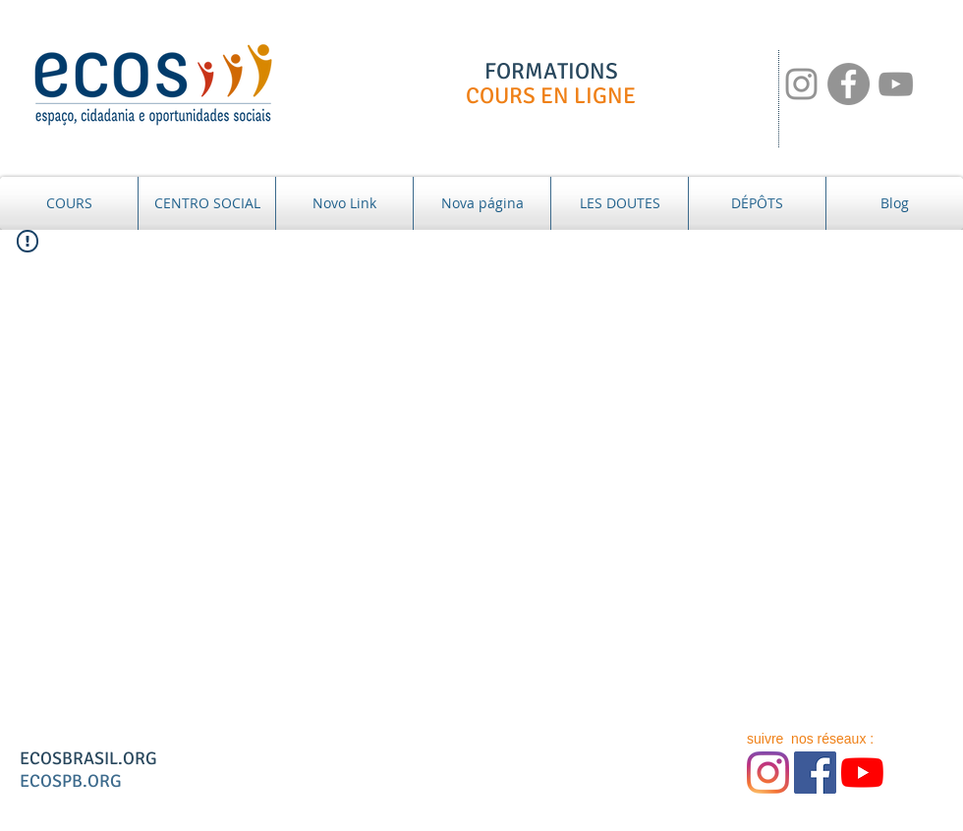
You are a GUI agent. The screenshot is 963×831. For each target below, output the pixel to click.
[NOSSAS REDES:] (801, 84)
